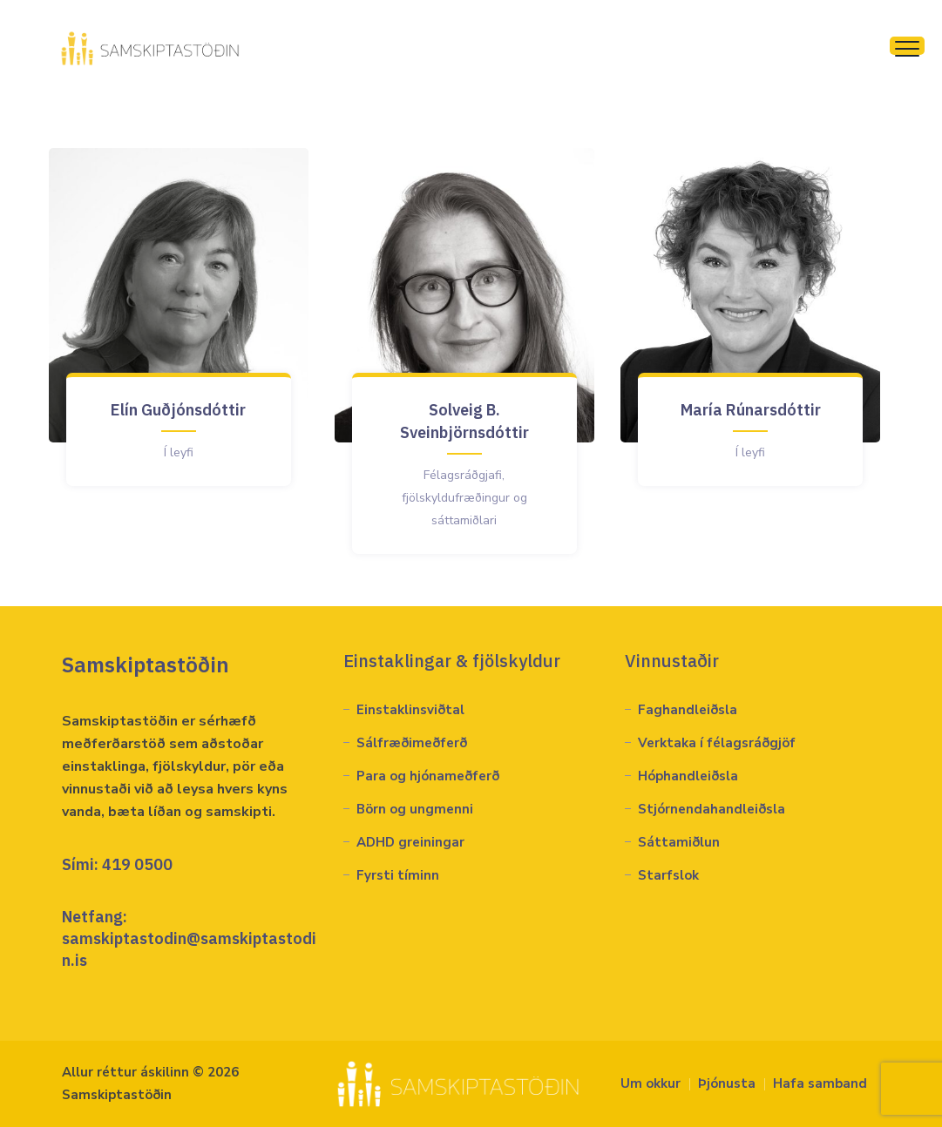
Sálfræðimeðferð (411, 743)
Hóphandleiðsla (688, 776)
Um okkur (650, 1083)
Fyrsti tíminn (397, 875)
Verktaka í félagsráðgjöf (717, 743)
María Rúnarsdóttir (751, 410)
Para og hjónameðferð (427, 776)
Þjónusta (727, 1083)
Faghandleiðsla (687, 710)
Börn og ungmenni (414, 809)
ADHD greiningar (410, 842)
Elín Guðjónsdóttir (178, 410)
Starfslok (668, 875)
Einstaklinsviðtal (410, 710)
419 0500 (137, 864)
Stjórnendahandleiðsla (711, 809)
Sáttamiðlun (679, 842)
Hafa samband (820, 1083)
